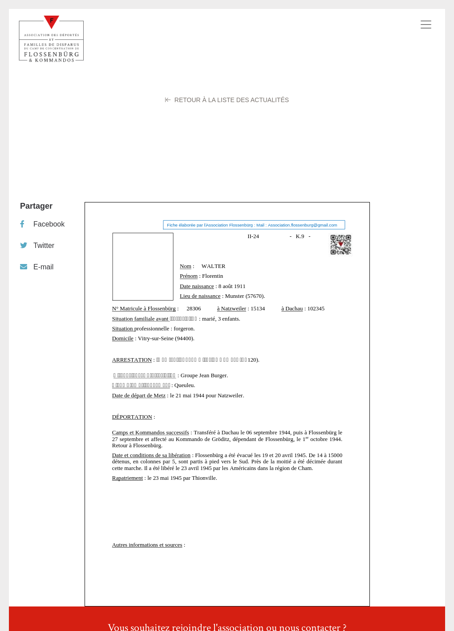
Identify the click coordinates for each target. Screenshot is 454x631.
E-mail (36, 267)
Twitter (37, 245)
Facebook (42, 224)
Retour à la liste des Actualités (227, 99)
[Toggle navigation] (425, 24)
